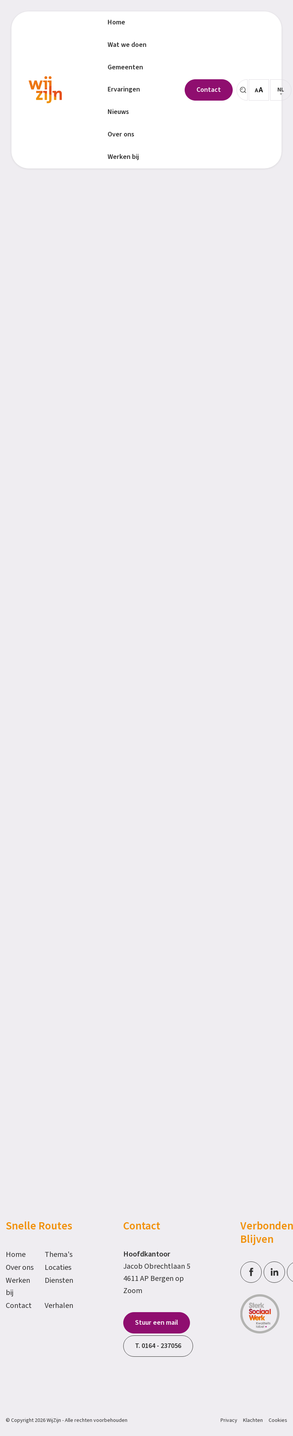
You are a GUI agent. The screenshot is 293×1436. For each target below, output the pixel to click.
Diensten (59, 1280)
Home (16, 1254)
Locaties (58, 1267)
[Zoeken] (242, 90)
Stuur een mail (156, 1322)
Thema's (58, 1254)
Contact (19, 1305)
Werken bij (18, 1286)
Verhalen (59, 1305)
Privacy (229, 1420)
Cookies (278, 1420)
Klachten (253, 1420)
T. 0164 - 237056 (158, 1346)
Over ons (20, 1267)
